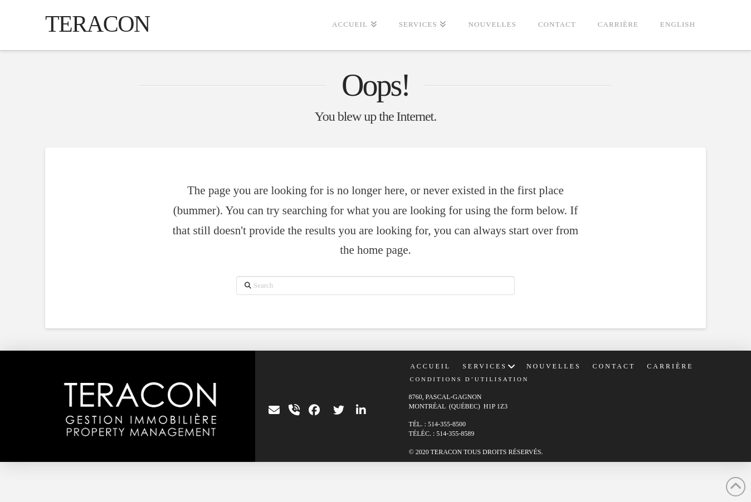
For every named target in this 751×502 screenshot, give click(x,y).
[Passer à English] (677, 25)
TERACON (97, 24)
